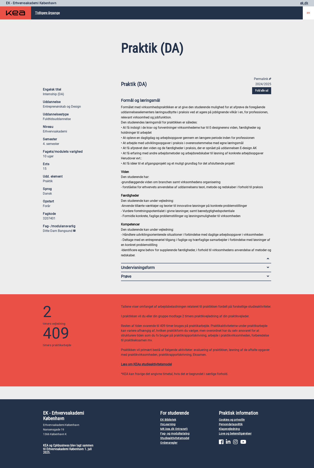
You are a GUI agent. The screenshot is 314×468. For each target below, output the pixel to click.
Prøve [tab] (195, 276)
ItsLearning (168, 424)
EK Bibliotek (168, 420)
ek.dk (304, 3)
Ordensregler (168, 443)
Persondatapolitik (231, 424)
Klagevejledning (229, 429)
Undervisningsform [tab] (195, 267)
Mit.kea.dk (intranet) (174, 429)
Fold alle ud (261, 90)
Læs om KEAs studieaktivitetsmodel (146, 364)
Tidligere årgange (47, 13)
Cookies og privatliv (232, 420)
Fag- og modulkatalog (174, 433)
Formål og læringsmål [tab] (195, 101)
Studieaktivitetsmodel (174, 438)
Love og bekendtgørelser (235, 433)
